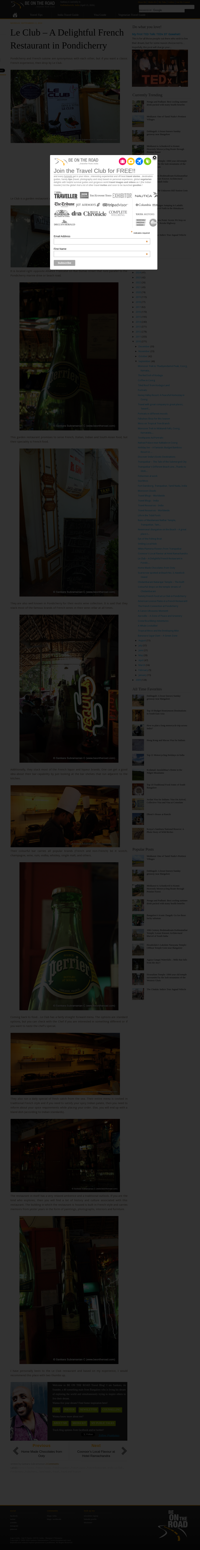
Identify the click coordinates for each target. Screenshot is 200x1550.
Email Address (101, 236)
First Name (101, 248)
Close (154, 158)
